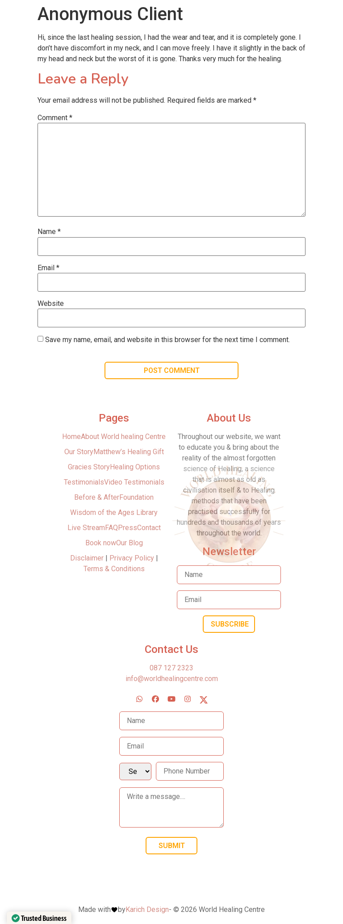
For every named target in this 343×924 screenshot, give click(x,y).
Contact (149, 527)
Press (127, 527)
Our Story (78, 451)
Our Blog (129, 543)
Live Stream (86, 527)
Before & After (96, 497)
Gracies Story (89, 467)
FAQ (111, 527)
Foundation (136, 497)
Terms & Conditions (114, 568)
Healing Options (135, 467)
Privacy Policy (131, 558)
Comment (55, 117)
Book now (100, 543)
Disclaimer (87, 558)
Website (51, 303)
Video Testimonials (134, 482)
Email (48, 268)
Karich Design (147, 909)
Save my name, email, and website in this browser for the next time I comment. (167, 339)
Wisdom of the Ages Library (114, 512)
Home (71, 436)
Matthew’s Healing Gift (128, 451)
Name (49, 231)
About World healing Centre (123, 436)
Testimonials (84, 482)
